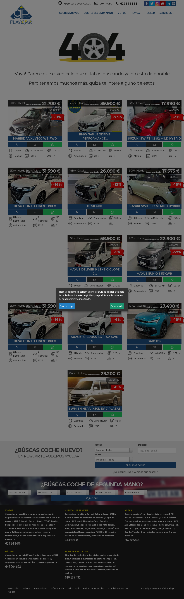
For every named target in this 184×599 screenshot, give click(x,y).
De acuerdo (117, 306)
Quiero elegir (67, 306)
